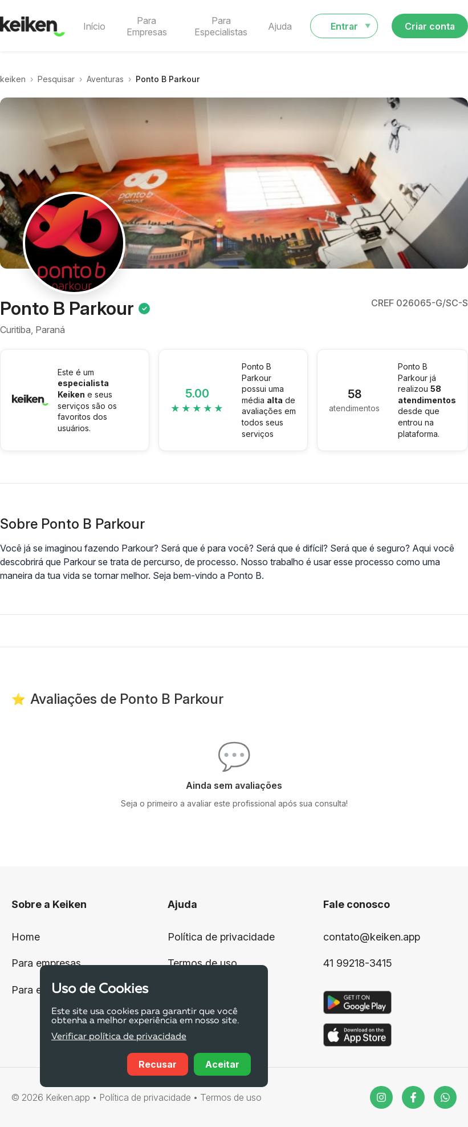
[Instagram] (381, 1097)
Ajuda (280, 26)
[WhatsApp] (445, 1097)
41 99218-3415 (357, 963)
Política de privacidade (221, 937)
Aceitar (222, 1064)
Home (25, 937)
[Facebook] (413, 1097)
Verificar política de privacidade (118, 1036)
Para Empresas (147, 26)
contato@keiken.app (371, 937)
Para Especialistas (220, 26)
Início (94, 26)
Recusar (158, 1064)
